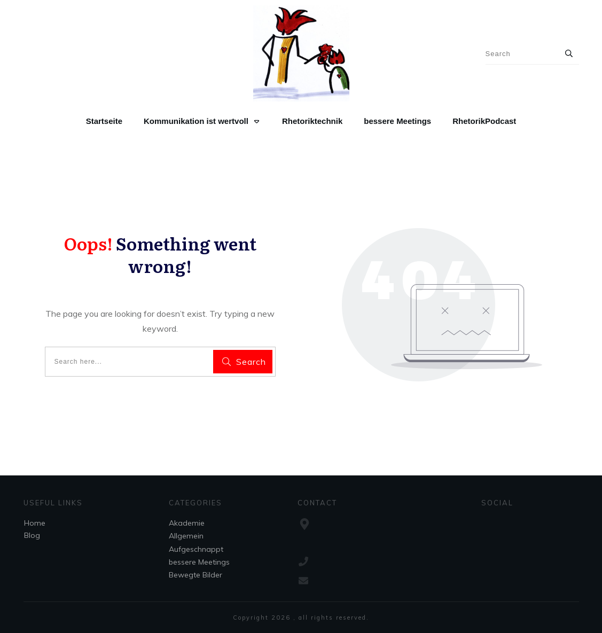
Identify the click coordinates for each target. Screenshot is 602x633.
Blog (32, 535)
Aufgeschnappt (196, 549)
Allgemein (186, 536)
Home (34, 523)
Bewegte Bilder (195, 575)
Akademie (187, 523)
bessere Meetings (199, 562)
